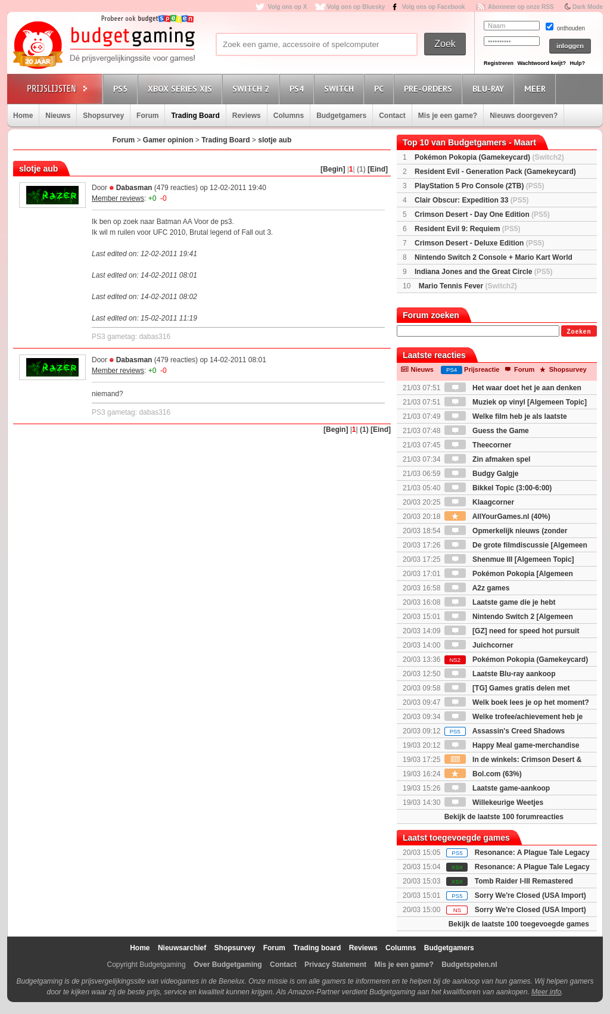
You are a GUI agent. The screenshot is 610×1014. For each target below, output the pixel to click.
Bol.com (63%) (483, 774)
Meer (536, 88)
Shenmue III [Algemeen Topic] (509, 559)
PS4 (298, 88)
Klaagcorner (479, 502)
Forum (147, 115)
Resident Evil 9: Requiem (467, 229)
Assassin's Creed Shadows (504, 731)
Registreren (498, 63)
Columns (288, 115)
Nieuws (57, 115)
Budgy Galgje (481, 473)
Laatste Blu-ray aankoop (500, 674)
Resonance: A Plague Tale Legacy (532, 852)
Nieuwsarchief (182, 948)
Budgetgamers (341, 115)
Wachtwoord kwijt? (541, 63)
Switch (340, 88)
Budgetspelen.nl (469, 964)
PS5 (122, 88)
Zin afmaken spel (487, 459)
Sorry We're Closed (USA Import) (530, 895)
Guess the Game (486, 431)
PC (380, 88)
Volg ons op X (287, 7)
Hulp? (577, 63)
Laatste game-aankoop (497, 788)
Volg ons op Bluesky (356, 7)
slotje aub (274, 140)
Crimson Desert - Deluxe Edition (479, 243)
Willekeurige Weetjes (493, 802)
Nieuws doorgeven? (524, 115)
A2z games (477, 588)
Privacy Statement (335, 964)
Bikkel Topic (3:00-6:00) (498, 488)
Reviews (246, 115)
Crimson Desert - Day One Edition (482, 214)
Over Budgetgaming (228, 964)
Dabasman (134, 187)
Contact (392, 115)
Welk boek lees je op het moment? (516, 702)
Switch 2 (252, 88)
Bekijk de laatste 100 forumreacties (504, 817)
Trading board (317, 948)
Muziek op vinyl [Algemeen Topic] (515, 402)
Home (23, 115)
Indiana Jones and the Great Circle (483, 272)
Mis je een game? (447, 115)
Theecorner (478, 445)
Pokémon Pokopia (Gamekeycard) (489, 157)
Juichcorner (478, 645)
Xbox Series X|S (182, 88)
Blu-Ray (490, 88)
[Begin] (332, 169)
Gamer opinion (168, 140)
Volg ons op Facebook (433, 7)
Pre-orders (430, 88)
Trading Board (195, 115)
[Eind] (378, 169)
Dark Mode (587, 7)
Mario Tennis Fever (468, 286)
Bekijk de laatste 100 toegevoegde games (519, 924)
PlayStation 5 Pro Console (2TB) (479, 186)
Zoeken (579, 331)
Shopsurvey (103, 115)
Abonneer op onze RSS (521, 7)
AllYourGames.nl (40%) (497, 516)
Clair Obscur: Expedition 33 (471, 200)
